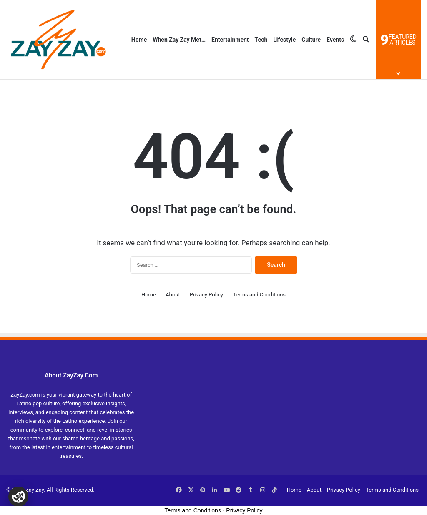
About (173, 294)
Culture (311, 39)
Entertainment (230, 39)
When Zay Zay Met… (179, 39)
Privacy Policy (206, 294)
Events (335, 39)
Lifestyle (284, 39)
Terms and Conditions (259, 294)
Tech (261, 39)
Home (139, 39)
